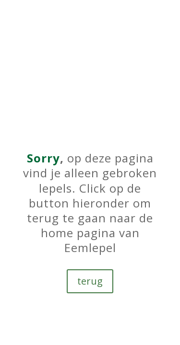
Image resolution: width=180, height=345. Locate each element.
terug (90, 281)
